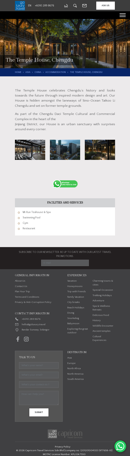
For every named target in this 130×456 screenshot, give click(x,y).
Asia (27, 72)
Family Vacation (75, 297)
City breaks (73, 302)
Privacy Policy (62, 446)
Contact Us (21, 286)
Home (18, 72)
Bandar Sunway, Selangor (35, 329)
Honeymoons (74, 286)
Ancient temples (101, 331)
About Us (20, 280)
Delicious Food (101, 315)
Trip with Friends (76, 291)
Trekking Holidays (102, 295)
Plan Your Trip (22, 291)
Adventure (98, 300)
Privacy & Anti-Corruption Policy (33, 302)
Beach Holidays (75, 307)
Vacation (72, 280)
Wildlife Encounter (103, 325)
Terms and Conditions (27, 297)
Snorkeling (73, 318)
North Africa (74, 368)
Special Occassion (103, 290)
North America (75, 373)
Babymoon (73, 323)
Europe (71, 363)
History (97, 320)
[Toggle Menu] (123, 15)
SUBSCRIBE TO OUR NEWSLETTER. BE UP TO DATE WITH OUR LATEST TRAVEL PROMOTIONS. (65, 254)
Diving (70, 312)
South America (75, 379)
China (38, 72)
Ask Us (105, 5)
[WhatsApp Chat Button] (120, 446)
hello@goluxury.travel (33, 324)
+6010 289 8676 (31, 319)
